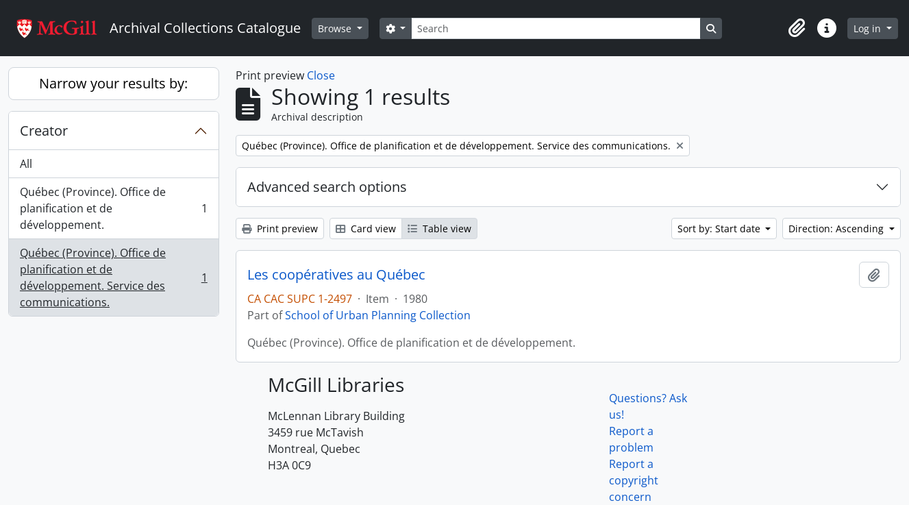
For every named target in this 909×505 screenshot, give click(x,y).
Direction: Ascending (837, 228)
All (26, 163)
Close (321, 75)
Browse (336, 28)
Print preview (280, 228)
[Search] (555, 28)
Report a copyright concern (633, 480)
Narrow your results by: (113, 83)
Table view (439, 228)
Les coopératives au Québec (336, 275)
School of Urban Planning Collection (378, 315)
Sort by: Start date (720, 228)
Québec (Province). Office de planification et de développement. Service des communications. (113, 277)
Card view (366, 228)
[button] (797, 28)
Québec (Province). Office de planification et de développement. (113, 208)
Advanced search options (327, 186)
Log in (869, 28)
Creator (44, 130)
